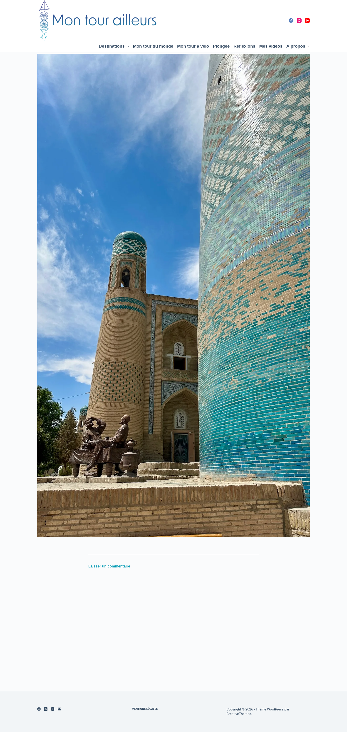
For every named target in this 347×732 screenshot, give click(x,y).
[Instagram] (299, 20)
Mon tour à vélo (193, 46)
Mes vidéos (270, 46)
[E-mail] (59, 709)
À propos (298, 46)
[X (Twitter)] (45, 709)
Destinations (115, 46)
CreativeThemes (238, 714)
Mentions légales (145, 708)
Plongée (221, 46)
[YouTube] (307, 20)
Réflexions (244, 46)
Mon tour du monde (153, 46)
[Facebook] (291, 20)
